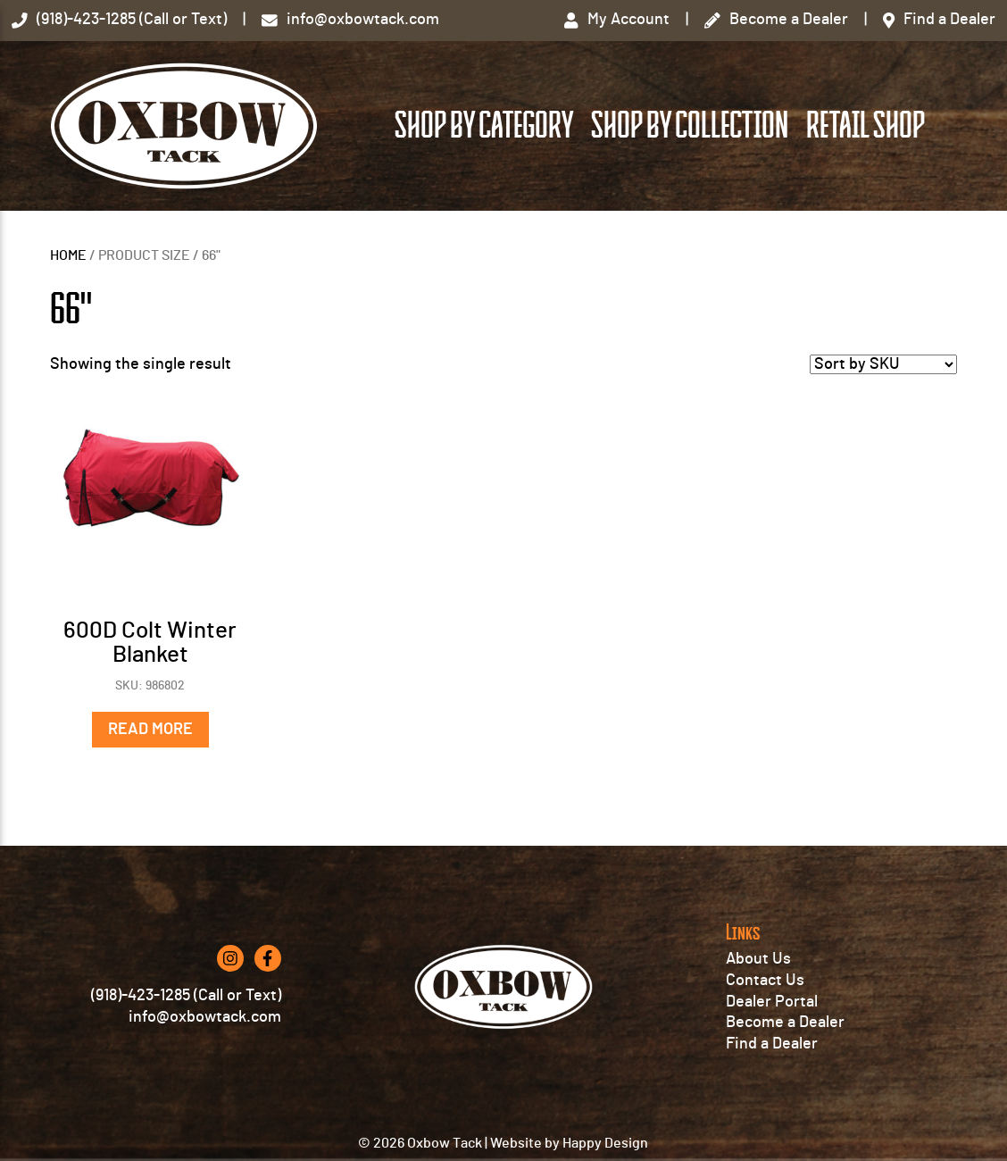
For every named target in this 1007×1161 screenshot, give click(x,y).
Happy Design (605, 1143)
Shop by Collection (689, 125)
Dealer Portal (772, 1002)
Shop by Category (484, 125)
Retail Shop (865, 125)
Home (68, 255)
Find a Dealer (772, 1044)
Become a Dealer (785, 1023)
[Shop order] (883, 364)
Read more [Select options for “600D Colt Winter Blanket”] (150, 730)
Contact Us (765, 981)
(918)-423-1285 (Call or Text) (186, 996)
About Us (758, 959)
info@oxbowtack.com (205, 1017)
